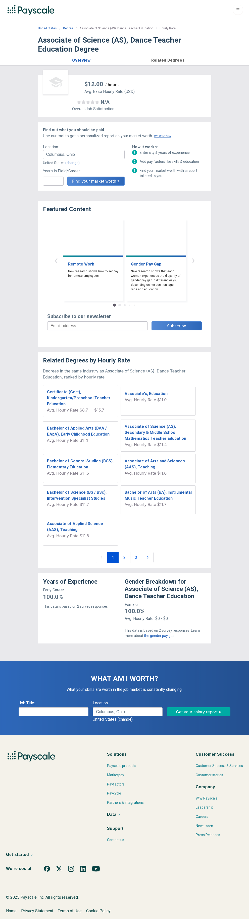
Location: (51, 147)
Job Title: (27, 703)
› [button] (193, 260)
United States (47, 28)
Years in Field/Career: (62, 171)
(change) (72, 163)
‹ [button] (56, 260)
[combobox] (84, 154)
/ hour (111, 85)
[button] (81, 59)
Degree (68, 28)
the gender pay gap (159, 636)
